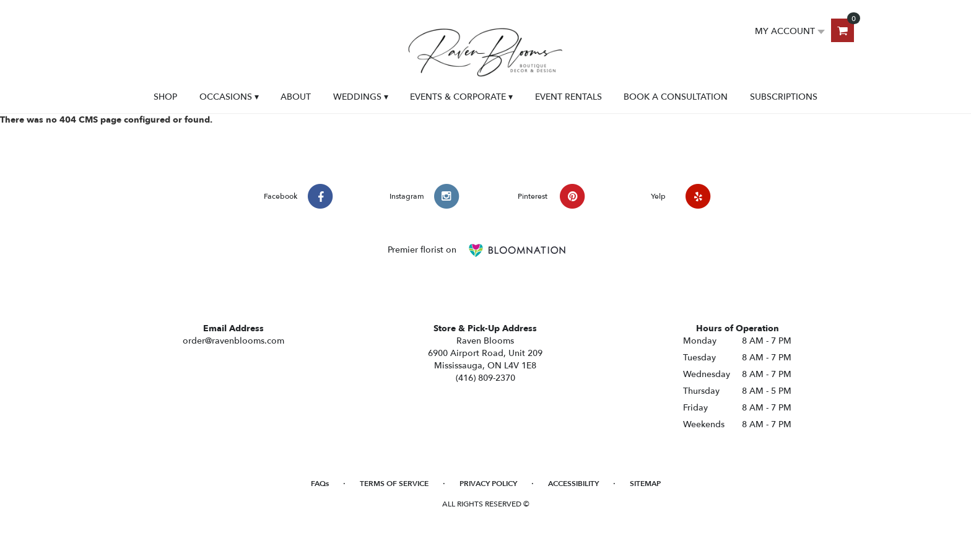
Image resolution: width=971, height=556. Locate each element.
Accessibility (573, 484)
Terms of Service (394, 484)
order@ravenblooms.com (233, 341)
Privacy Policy (488, 484)
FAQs (320, 484)
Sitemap (645, 484)
